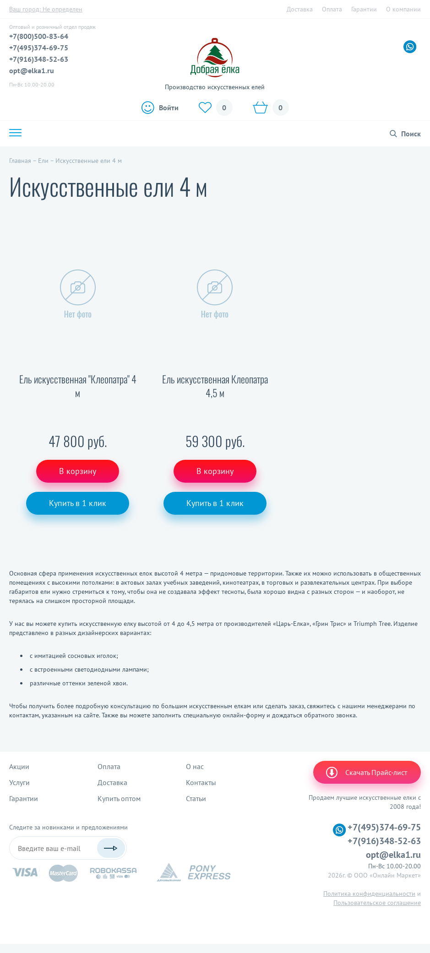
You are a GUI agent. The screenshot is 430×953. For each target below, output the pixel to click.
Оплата (332, 9)
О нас (195, 766)
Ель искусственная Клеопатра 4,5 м (215, 386)
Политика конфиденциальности (369, 893)
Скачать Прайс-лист (366, 772)
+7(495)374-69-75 (38, 47)
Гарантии (364, 9)
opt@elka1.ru (31, 70)
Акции (19, 766)
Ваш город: (45, 9)
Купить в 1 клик (77, 503)
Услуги (19, 782)
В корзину (77, 471)
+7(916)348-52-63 (38, 59)
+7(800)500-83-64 (38, 36)
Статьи (196, 798)
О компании (403, 9)
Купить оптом (119, 798)
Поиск (411, 133)
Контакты (201, 782)
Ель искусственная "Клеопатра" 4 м (77, 386)
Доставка (300, 9)
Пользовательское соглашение (377, 903)
